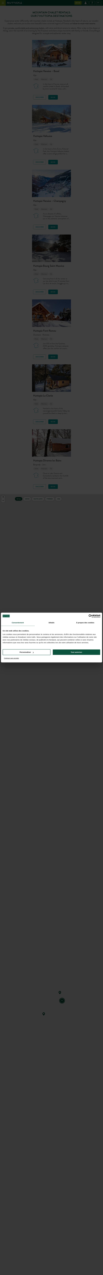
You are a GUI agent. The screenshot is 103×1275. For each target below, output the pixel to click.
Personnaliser (27, 652)
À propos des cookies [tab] (85, 623)
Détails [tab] (51, 623)
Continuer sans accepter (11, 658)
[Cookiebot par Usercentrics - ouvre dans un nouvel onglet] (90, 616)
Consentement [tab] (18, 623)
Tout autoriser (76, 652)
